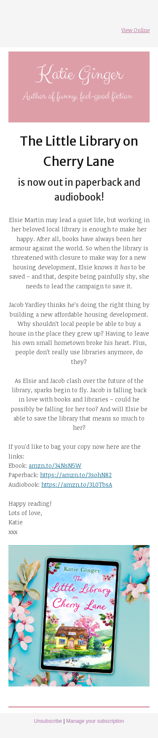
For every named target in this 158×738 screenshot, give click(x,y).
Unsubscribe (48, 721)
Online (141, 30)
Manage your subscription (95, 721)
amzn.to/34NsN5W (55, 465)
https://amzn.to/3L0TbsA (76, 484)
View (126, 30)
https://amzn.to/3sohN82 (76, 475)
